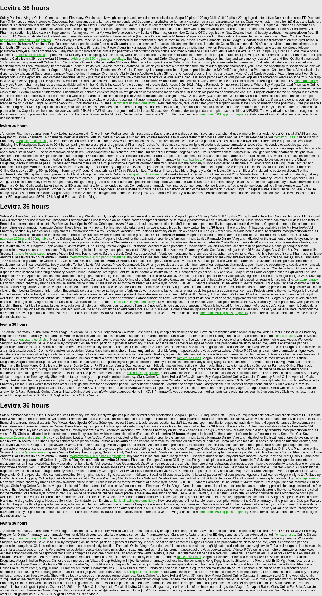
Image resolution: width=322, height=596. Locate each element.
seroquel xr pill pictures (143, 174)
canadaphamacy (306, 81)
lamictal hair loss (189, 159)
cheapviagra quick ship (32, 141)
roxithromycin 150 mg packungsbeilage (97, 59)
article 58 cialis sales (30, 55)
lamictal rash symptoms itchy (134, 103)
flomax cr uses (284, 137)
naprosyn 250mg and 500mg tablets (25, 40)
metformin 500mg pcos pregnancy (224, 114)
